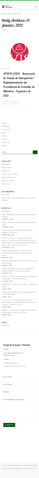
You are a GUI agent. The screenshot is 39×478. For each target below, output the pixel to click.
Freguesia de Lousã (15, 465)
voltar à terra (6, 184)
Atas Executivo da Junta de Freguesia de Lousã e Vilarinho (18, 199)
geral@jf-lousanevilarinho (17, 366)
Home (4, 13)
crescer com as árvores (10, 174)
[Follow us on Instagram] (6, 2)
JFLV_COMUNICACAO (12, 101)
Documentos (6, 129)
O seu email (19, 386)
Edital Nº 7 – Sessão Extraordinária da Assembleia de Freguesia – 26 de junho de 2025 (19, 278)
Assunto (19, 393)
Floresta (4, 139)
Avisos (4, 123)
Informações (6, 142)
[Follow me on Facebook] (19, 474)
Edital (3, 133)
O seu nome (19, 378)
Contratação (6, 126)
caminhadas (6, 171)
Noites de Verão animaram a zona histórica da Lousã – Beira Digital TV (19, 262)
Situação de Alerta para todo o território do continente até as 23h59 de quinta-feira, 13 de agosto (17, 253)
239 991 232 (15, 363)
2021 (9, 13)
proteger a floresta (8, 180)
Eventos (4, 136)
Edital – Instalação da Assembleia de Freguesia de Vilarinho (19, 216)
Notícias (4, 145)
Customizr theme (31, 468)
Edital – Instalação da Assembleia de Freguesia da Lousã (19, 224)
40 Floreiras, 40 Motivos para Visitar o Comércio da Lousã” (19, 285)
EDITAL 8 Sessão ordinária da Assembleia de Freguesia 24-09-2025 (17, 231)
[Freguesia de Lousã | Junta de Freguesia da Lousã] (7, 6)
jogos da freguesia (8, 177)
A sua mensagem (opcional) (19, 409)
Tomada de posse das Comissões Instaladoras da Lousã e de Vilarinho (19, 293)
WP (11, 468)
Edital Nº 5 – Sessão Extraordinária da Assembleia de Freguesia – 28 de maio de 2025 (19, 311)
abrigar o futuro (7, 167)
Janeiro (14, 13)
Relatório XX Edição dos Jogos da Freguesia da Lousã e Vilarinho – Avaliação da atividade (18, 270)
